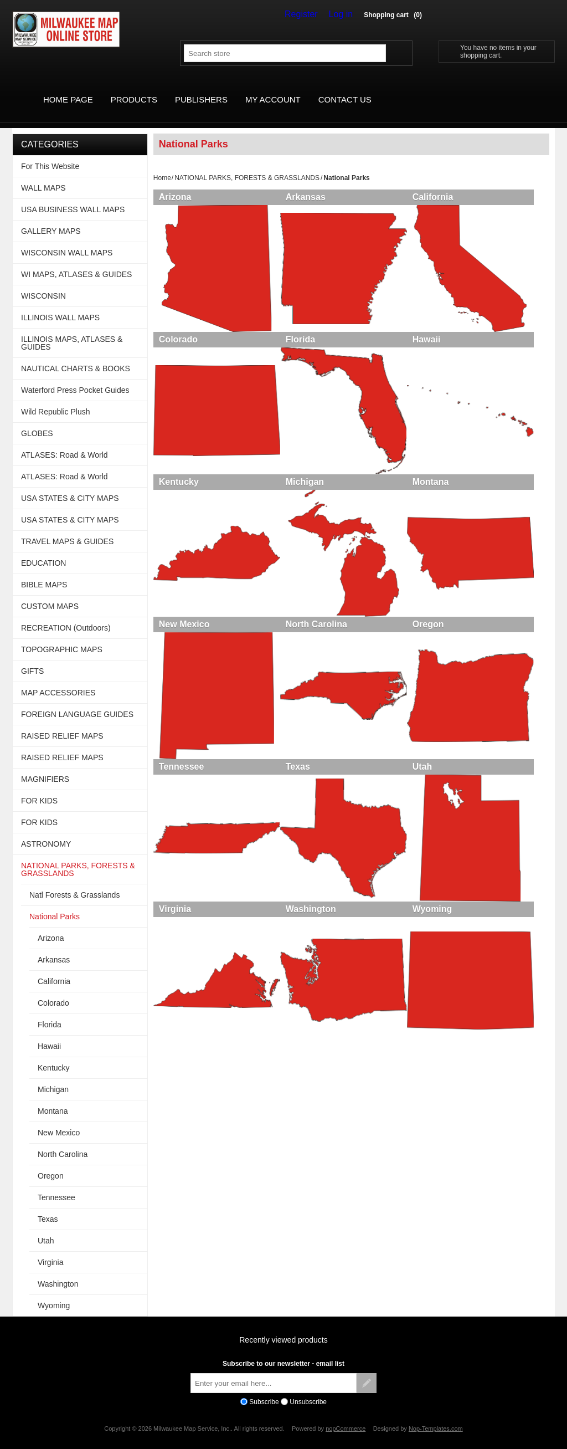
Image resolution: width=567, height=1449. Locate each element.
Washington (315, 915)
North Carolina (320, 623)
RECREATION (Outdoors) (66, 615)
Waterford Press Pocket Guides (75, 377)
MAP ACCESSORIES (58, 679)
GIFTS (32, 658)
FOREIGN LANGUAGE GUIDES (77, 701)
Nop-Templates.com (436, 1415)
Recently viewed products (283, 1327)
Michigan (309, 477)
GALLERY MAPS (51, 218)
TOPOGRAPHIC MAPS (61, 636)
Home (162, 165)
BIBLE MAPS (44, 571)
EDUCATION (43, 550)
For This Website (50, 153)
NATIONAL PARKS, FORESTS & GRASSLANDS (246, 165)
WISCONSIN (43, 283)
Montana (438, 477)
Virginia (175, 915)
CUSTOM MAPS (50, 593)
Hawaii (434, 330)
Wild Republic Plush (55, 399)
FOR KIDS (39, 788)
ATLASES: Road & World (64, 442)
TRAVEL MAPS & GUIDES (67, 528)
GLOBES (37, 420)
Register (309, 14)
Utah (430, 769)
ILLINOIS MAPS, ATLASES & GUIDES (71, 330)
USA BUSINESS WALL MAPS (73, 196)
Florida (304, 330)
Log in (343, 14)
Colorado (178, 330)
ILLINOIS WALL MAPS (60, 304)
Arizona (175, 184)
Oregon (436, 623)
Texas (302, 769)
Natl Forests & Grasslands (74, 882)
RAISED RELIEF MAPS (62, 723)
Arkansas (309, 184)
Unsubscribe (308, 1389)
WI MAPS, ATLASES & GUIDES (76, 261)
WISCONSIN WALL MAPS (66, 239)
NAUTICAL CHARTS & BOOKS (75, 355)
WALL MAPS (43, 175)
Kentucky (179, 477)
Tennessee (181, 769)
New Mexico (184, 623)
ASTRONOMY (46, 831)
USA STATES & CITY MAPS (70, 485)
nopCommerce (345, 1415)
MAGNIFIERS (45, 766)
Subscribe (264, 1389)
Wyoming (440, 915)
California (440, 184)
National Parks (54, 903)
